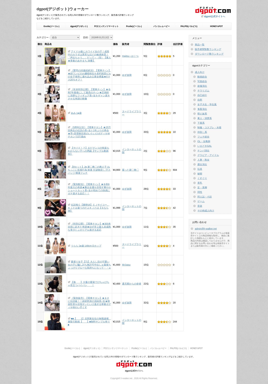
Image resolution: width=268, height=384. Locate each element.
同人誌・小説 (204, 196)
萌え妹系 (202, 113)
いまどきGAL (204, 146)
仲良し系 (202, 132)
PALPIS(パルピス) (188, 26)
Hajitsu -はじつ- (130, 56)
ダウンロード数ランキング (209, 53)
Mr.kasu (126, 264)
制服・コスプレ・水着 (209, 127)
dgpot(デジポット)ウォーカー (63, 9)
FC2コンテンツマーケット (106, 26)
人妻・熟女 (203, 159)
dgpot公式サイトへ (214, 16)
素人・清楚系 (204, 118)
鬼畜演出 (202, 109)
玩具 (199, 169)
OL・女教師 (203, 141)
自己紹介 (202, 95)
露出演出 (202, 164)
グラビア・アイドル (208, 155)
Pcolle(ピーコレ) (134, 26)
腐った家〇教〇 (130, 170)
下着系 (201, 123)
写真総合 (202, 81)
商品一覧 (199, 44)
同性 (199, 192)
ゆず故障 (127, 75)
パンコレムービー (161, 26)
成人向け (199, 72)
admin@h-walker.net (206, 228)
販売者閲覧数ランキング (208, 49)
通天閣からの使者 (131, 283)
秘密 (199, 173)
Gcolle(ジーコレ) (51, 26)
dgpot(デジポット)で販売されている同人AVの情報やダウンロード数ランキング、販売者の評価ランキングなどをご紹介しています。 (134, 356)
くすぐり (202, 178)
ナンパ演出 (203, 150)
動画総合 (202, 76)
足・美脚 (202, 187)
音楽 (199, 206)
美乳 (199, 182)
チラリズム (203, 90)
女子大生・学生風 (207, 104)
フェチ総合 (203, 136)
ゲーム (201, 201)
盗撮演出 (202, 86)
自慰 (199, 99)
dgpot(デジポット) (79, 26)
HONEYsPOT (216, 26)
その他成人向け (205, 210)
